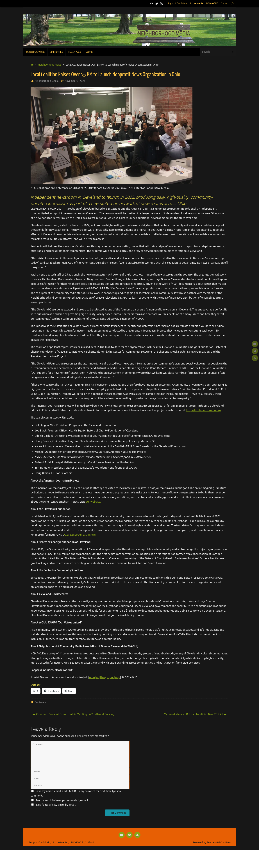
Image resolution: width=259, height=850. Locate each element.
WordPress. (225, 842)
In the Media (196, 3)
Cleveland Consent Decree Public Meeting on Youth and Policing (73, 714)
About (224, 3)
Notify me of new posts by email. (56, 805)
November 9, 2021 (75, 80)
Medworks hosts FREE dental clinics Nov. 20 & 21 (195, 714)
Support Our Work (177, 3)
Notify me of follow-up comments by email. (62, 800)
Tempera (212, 842)
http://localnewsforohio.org (203, 410)
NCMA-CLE (212, 3)
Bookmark (40, 702)
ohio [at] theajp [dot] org (104, 677)
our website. (93, 502)
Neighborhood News (49, 64)
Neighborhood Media (46, 80)
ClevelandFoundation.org (80, 534)
